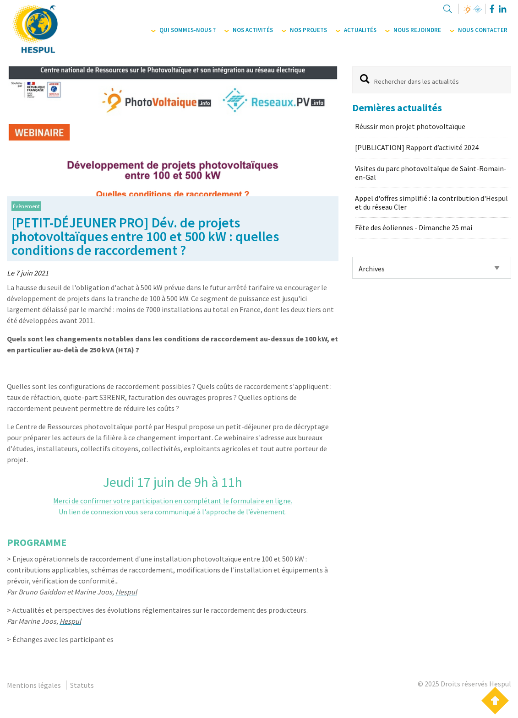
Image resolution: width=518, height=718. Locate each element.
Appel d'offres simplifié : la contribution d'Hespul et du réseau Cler (431, 202)
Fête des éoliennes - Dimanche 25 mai (413, 227)
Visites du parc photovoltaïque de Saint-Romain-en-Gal (431, 173)
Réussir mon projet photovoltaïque (410, 126)
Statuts (82, 685)
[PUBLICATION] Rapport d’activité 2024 (417, 147)
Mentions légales (34, 685)
